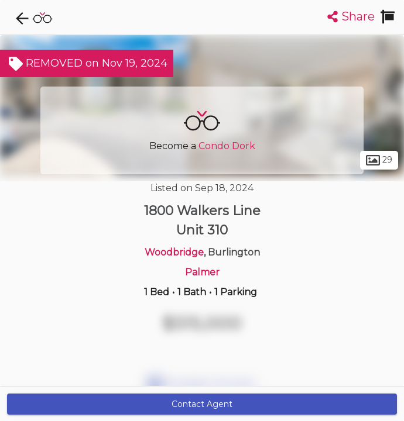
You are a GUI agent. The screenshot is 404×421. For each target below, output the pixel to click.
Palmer (202, 272)
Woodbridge (174, 252)
